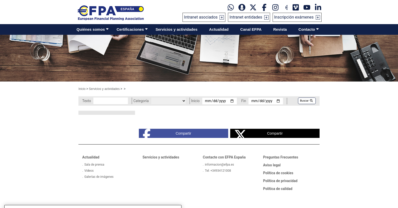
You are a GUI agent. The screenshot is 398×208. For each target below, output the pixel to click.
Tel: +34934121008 (218, 170)
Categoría (140, 101)
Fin (243, 101)
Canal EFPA (251, 29)
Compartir (167, 133)
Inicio (82, 89)
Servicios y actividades (176, 29)
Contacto (306, 29)
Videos (89, 170)
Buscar (306, 100)
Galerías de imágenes (98, 177)
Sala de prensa (94, 164)
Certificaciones (130, 29)
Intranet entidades (245, 17)
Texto (86, 101)
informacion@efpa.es (219, 164)
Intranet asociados (201, 17)
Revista (280, 29)
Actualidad (219, 29)
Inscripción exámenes (294, 17)
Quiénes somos (91, 29)
